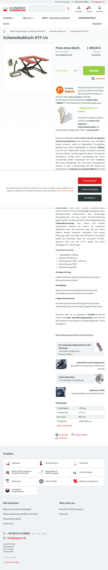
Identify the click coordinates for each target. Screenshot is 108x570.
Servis (6, 23)
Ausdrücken (62, 434)
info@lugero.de (98, 2)
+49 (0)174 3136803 (80, 2)
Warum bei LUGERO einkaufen (71, 509)
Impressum (63, 514)
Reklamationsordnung (12, 519)
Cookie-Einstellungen (89, 189)
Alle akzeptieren (89, 181)
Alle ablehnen (89, 198)
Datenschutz (8, 523)
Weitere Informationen (65, 191)
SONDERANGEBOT (87, 18)
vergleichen (98, 78)
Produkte (7, 18)
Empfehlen (61, 438)
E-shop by (9, 557)
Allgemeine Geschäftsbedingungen (17, 509)
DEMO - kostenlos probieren (56, 18)
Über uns (27, 18)
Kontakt (97, 23)
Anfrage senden (79, 434)
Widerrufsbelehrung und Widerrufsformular (20, 514)
